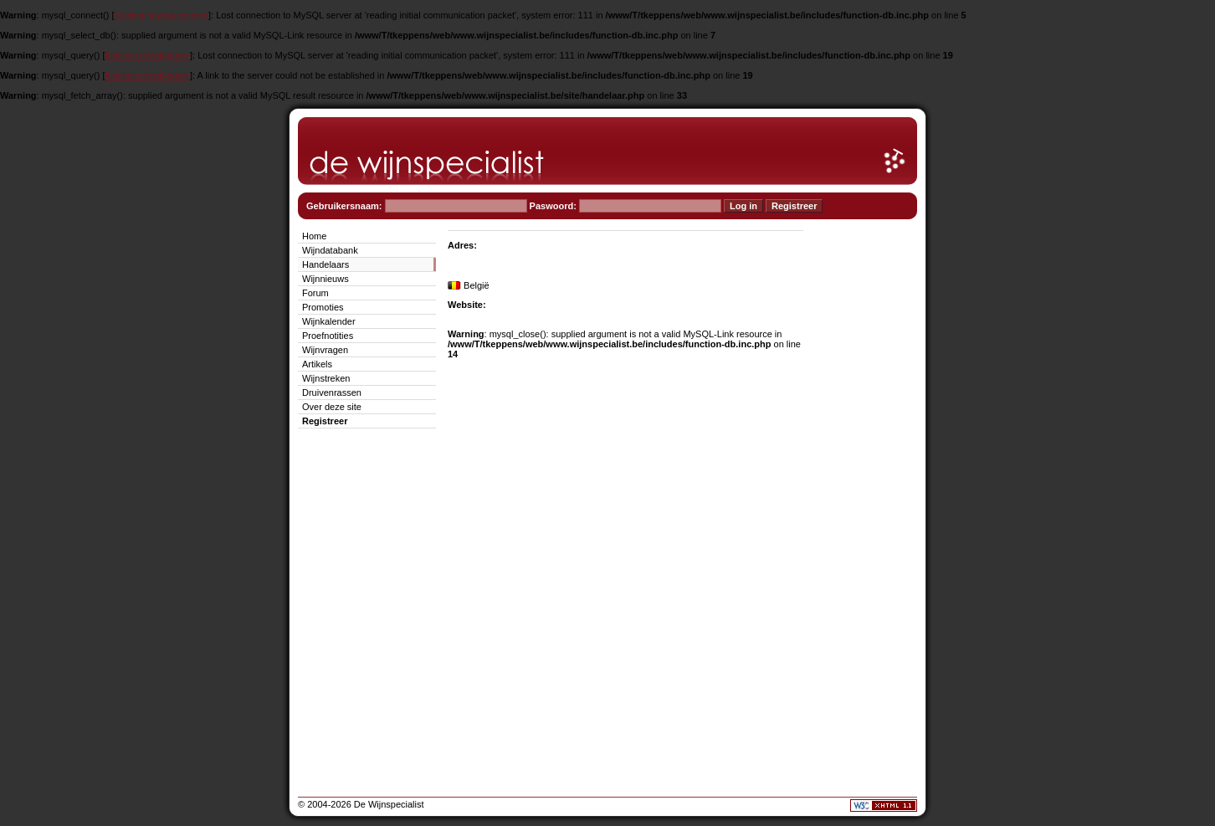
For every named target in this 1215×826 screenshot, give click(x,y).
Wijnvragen (325, 350)
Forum (315, 293)
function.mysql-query (148, 55)
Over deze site (331, 407)
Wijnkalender (329, 321)
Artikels (317, 364)
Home (314, 236)
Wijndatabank (330, 250)
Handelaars (325, 264)
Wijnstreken (326, 378)
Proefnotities (327, 336)
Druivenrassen (331, 392)
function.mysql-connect (162, 15)
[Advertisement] (867, 479)
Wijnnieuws (325, 279)
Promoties (323, 307)
